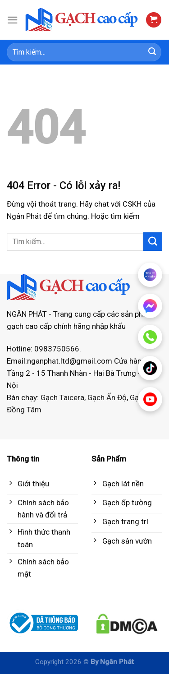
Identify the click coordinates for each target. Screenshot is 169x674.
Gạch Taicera (62, 397)
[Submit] (152, 52)
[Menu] (12, 20)
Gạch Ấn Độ (107, 397)
